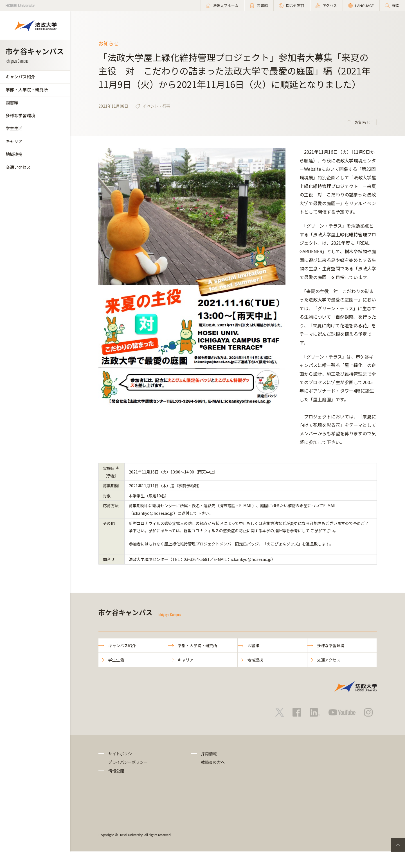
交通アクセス (18, 167)
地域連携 (14, 154)
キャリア (14, 141)
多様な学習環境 (20, 115)
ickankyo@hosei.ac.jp (153, 513)
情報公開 (116, 771)
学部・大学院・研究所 (27, 89)
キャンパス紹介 (20, 77)
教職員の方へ (213, 762)
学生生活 (14, 128)
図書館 (12, 102)
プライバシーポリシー (128, 762)
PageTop (398, 845)
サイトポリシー (122, 754)
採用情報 (209, 754)
